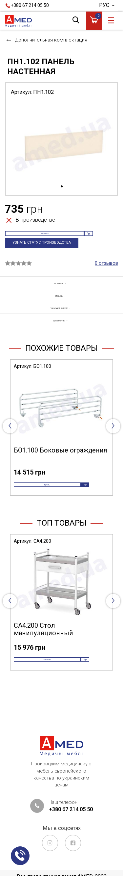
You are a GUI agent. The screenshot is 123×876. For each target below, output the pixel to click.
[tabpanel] (61, 141)
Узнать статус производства (45, 253)
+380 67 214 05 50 (30, 5)
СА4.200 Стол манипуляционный (43, 656)
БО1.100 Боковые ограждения (60, 468)
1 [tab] (61, 186)
